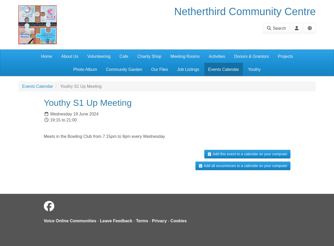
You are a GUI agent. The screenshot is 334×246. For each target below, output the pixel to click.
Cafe (124, 56)
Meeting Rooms (185, 56)
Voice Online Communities (70, 221)
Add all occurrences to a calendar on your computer (242, 166)
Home (46, 56)
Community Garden (124, 69)
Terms (142, 221)
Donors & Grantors (251, 56)
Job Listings (188, 69)
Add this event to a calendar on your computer (247, 154)
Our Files (159, 69)
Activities (217, 56)
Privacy (159, 221)
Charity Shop (149, 56)
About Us (69, 56)
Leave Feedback (116, 221)
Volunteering (99, 56)
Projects (285, 56)
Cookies (178, 221)
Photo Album (85, 69)
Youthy (254, 69)
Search (276, 28)
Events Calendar (223, 69)
